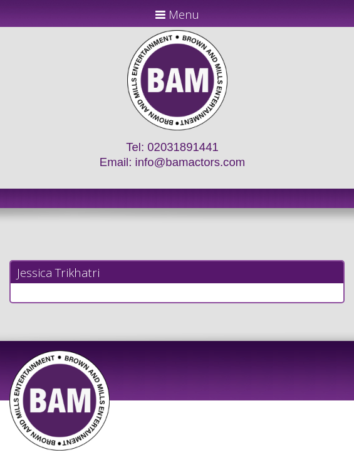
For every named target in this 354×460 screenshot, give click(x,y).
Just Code (259, 455)
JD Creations (150, 455)
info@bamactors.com (190, 162)
